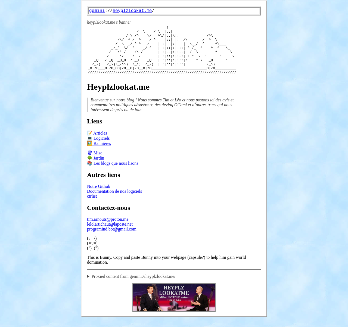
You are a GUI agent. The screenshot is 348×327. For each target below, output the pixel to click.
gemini (97, 10)
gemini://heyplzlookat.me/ (152, 286)
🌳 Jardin (95, 168)
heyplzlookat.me (132, 10)
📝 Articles (97, 143)
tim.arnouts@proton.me (108, 229)
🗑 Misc (94, 162)
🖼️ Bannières (99, 153)
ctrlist (92, 206)
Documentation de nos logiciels (114, 201)
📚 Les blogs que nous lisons (112, 173)
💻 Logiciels (98, 148)
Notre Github (98, 196)
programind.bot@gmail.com (111, 238)
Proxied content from (133, 286)
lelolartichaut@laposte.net (110, 234)
